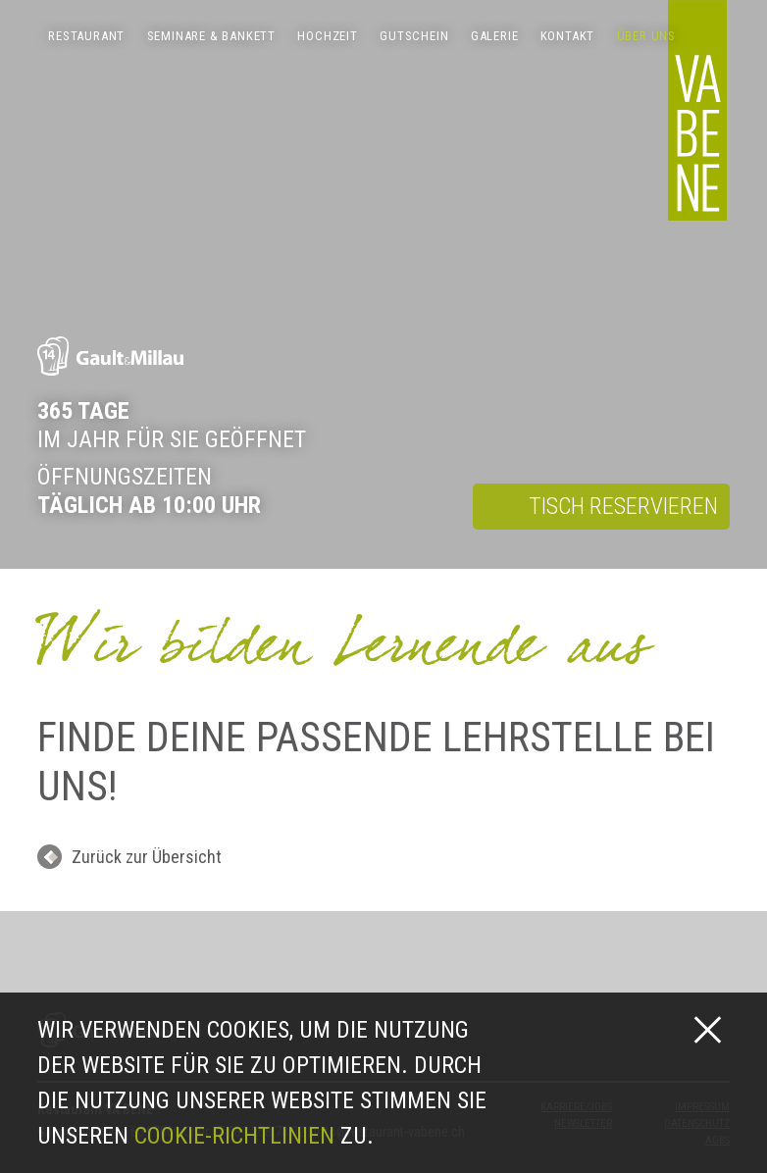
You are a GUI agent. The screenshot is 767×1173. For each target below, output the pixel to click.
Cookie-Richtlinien (234, 1135)
